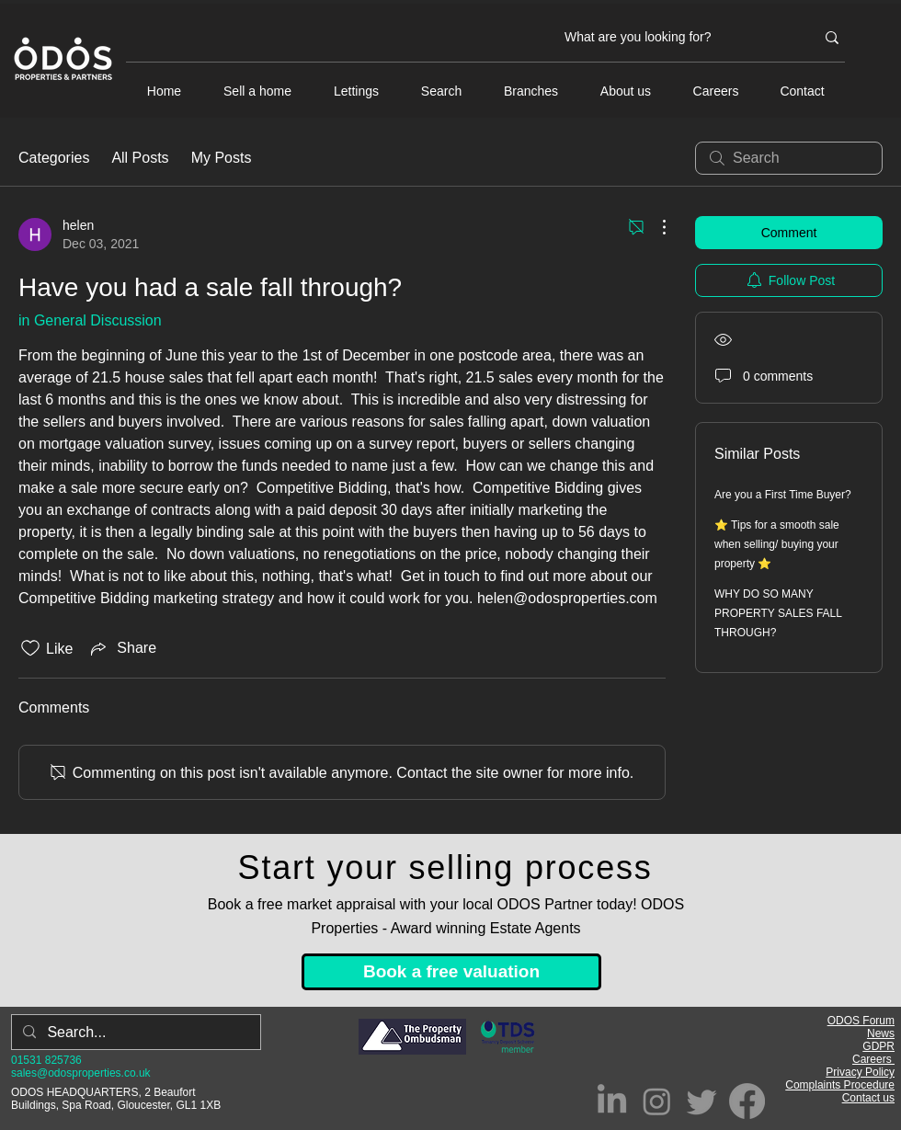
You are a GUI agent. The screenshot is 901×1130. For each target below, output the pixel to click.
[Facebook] (747, 1101)
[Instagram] (657, 1101)
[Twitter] (702, 1101)
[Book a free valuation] (451, 971)
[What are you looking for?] (676, 38)
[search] (789, 158)
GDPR (878, 1046)
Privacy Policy (860, 1072)
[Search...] (134, 1032)
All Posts (139, 158)
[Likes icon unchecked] (30, 648)
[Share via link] (121, 648)
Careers (873, 1059)
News (881, 1033)
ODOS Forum (861, 1020)
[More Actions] (655, 227)
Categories (53, 158)
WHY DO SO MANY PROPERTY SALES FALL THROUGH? (778, 613)
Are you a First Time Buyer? (782, 494)
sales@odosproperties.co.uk (81, 1073)
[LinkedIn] (612, 1101)
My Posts (221, 158)
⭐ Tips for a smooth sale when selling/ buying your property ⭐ (776, 544)
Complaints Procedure (840, 1085)
